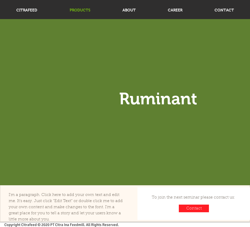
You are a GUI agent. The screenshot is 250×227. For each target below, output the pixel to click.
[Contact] (194, 208)
